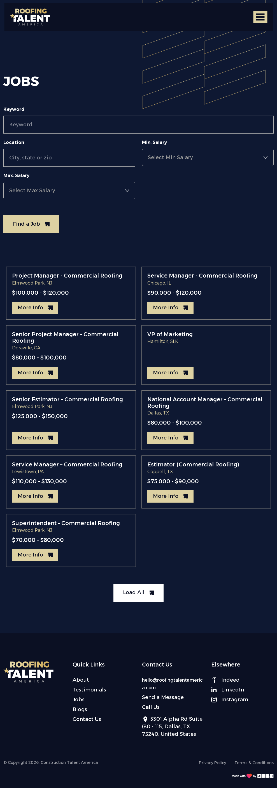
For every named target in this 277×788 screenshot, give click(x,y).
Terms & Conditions (254, 762)
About (81, 680)
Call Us (151, 707)
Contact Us (87, 719)
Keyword (13, 109)
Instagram (229, 700)
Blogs (80, 709)
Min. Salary (154, 142)
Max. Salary (16, 175)
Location (13, 142)
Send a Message (163, 697)
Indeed (225, 680)
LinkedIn (227, 690)
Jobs (79, 700)
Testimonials (89, 690)
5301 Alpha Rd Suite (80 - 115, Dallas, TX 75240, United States (172, 726)
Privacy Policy (212, 762)
